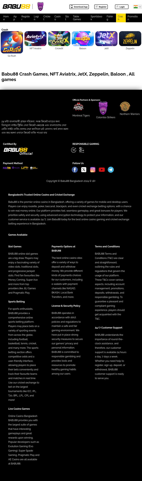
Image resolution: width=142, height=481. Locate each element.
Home (6, 18)
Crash (120, 18)
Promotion (133, 18)
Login (120, 6)
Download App (79, 6)
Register (101, 6)
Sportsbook (96, 18)
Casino (57, 18)
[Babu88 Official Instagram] (93, 170)
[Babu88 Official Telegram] (111, 170)
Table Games (77, 18)
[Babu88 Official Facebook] (75, 170)
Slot (67, 18)
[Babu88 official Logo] (18, 154)
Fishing (110, 18)
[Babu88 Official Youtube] (102, 170)
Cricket (46, 18)
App (15, 18)
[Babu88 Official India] (136, 6)
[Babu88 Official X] (84, 170)
